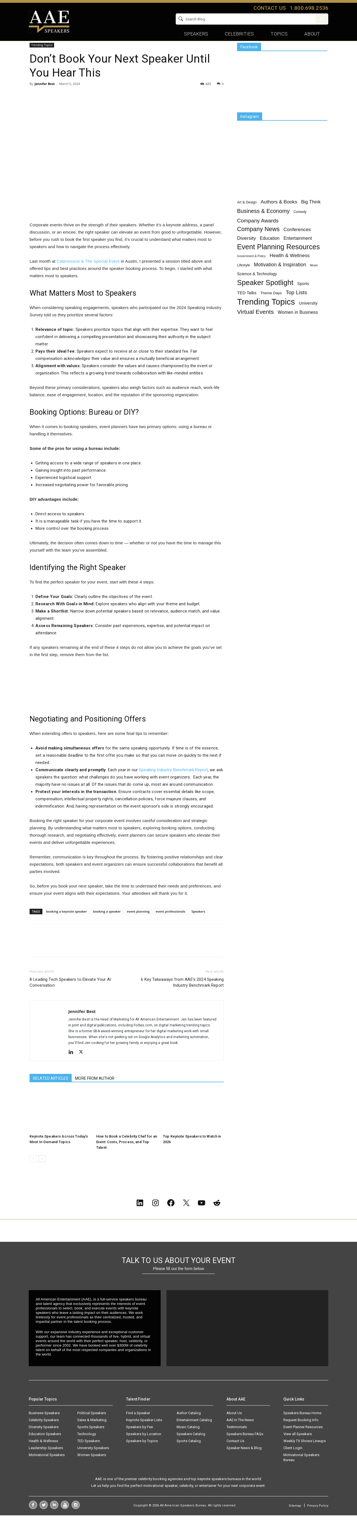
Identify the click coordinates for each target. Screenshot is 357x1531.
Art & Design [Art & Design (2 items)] (247, 215)
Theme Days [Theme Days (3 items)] (271, 306)
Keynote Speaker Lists (144, 1435)
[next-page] (41, 1171)
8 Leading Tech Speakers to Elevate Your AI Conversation (70, 994)
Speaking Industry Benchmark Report (173, 782)
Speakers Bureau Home (302, 1428)
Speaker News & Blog (244, 1463)
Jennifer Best (45, 96)
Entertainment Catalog (194, 1435)
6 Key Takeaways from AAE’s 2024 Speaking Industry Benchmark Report (182, 994)
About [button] (312, 34)
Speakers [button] (196, 34)
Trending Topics (57, 49)
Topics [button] (279, 34)
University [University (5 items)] (308, 316)
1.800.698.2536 (309, 8)
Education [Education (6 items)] (270, 251)
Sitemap (295, 1521)
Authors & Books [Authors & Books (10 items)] (279, 214)
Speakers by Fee (139, 1442)
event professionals (170, 924)
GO (322, 19)
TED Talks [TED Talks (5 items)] (246, 305)
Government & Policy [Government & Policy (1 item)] (251, 268)
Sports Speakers (90, 1442)
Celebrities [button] (239, 34)
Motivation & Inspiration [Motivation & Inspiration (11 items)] (280, 277)
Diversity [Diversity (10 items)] (246, 251)
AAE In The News (240, 1435)
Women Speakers (91, 1470)
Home (34, 49)
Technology (86, 1449)
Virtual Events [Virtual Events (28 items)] (255, 324)
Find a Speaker (138, 1428)
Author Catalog (189, 1428)
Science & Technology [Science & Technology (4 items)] (257, 286)
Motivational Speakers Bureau (301, 1473)
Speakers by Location (143, 1449)
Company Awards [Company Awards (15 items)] (258, 233)
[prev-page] (33, 1171)
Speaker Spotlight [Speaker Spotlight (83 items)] (265, 295)
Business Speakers (44, 1428)
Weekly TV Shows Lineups (304, 1456)
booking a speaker (107, 924)
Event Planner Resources (303, 1442)
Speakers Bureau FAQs (244, 1449)
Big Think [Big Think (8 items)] (311, 214)
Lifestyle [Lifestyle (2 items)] (243, 278)
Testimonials (236, 1442)
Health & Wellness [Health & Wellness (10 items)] (290, 268)
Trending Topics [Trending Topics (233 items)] (266, 314)
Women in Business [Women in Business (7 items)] (298, 324)
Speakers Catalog (191, 1449)
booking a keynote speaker (66, 924)
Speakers (198, 924)
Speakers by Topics (142, 1456)
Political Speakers (91, 1428)
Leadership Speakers (46, 1463)
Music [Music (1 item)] (314, 278)
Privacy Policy (317, 1521)
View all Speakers (297, 1449)
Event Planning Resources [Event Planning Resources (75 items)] (278, 260)
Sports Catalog (189, 1456)
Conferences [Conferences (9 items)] (297, 242)
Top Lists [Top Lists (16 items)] (296, 305)
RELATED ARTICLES (50, 1091)
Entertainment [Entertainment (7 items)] (297, 250)
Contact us (270, 8)
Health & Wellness (43, 1456)
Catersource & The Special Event (88, 273)
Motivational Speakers (47, 1470)
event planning (138, 924)
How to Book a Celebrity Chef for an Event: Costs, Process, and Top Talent (126, 1154)
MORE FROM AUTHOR (94, 1091)
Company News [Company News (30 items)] (258, 242)
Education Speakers (45, 1449)
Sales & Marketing (92, 1435)
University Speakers (93, 1463)
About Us (234, 1428)
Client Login (292, 1463)
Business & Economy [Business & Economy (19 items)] (263, 224)
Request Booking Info (301, 1435)
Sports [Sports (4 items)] (303, 296)
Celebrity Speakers (44, 1435)
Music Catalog (188, 1442)
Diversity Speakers (44, 1442)
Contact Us (235, 1456)
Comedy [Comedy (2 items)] (300, 225)
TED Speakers (88, 1456)
